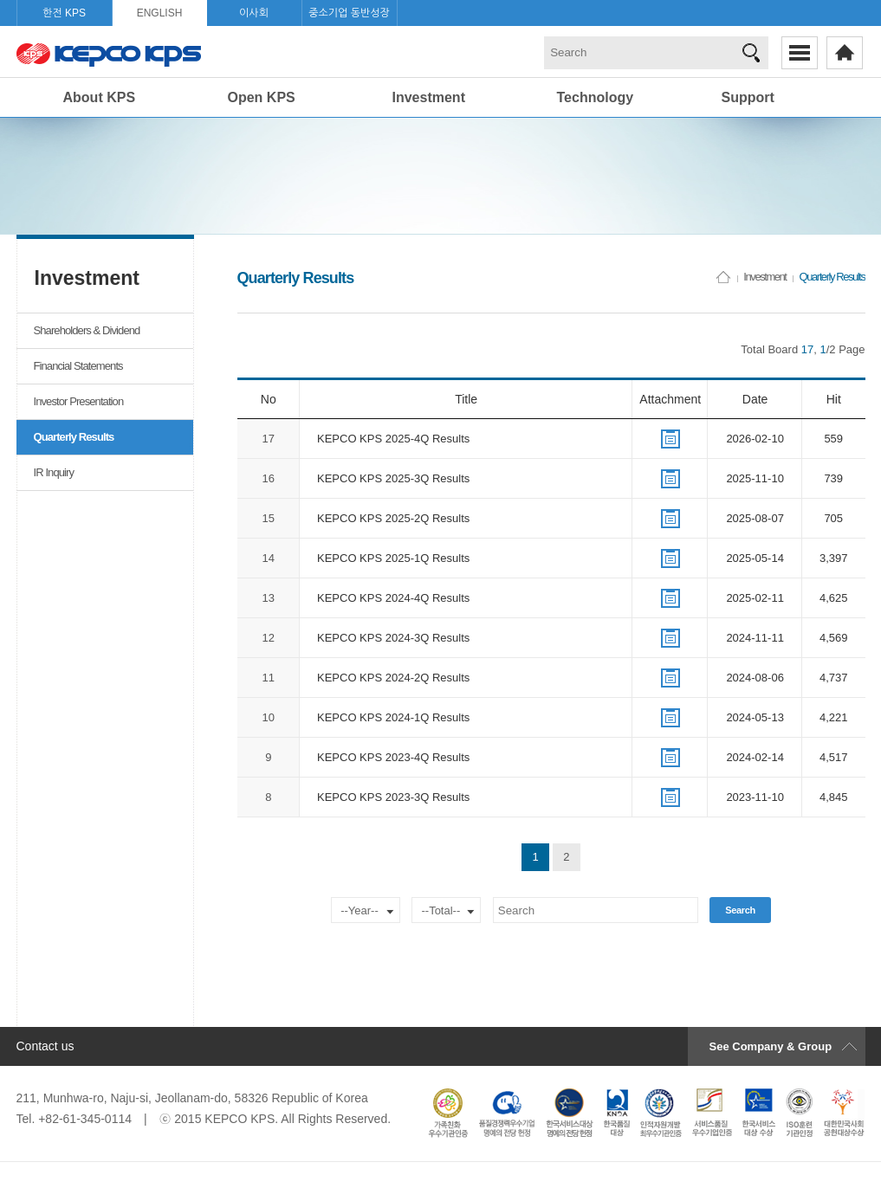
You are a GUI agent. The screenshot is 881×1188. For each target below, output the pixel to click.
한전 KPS (64, 13)
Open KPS (261, 97)
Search (740, 910)
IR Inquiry (54, 472)
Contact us (45, 1046)
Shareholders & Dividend (87, 330)
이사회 (254, 13)
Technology (595, 97)
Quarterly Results (74, 436)
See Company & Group (770, 1046)
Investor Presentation (79, 401)
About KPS (99, 97)
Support (748, 97)
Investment (428, 97)
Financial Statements (78, 365)
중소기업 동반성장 (349, 13)
